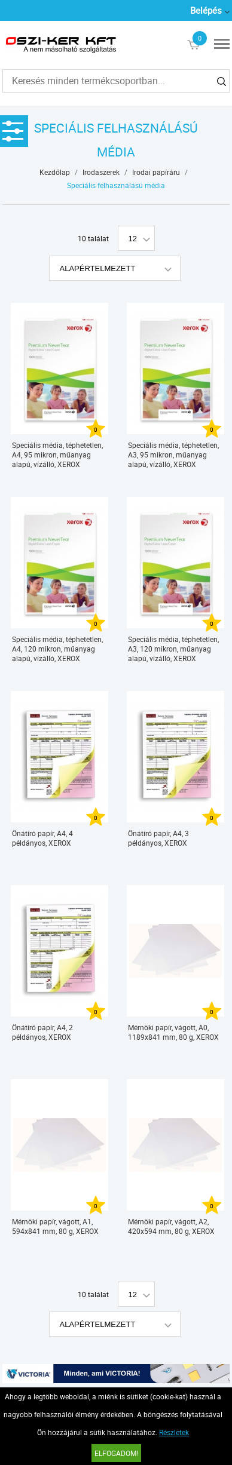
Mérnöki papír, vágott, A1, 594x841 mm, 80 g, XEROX (55, 1226)
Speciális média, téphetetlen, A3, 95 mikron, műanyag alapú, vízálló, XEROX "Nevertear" (173, 454)
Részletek (174, 1432)
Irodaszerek (101, 172)
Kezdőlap (54, 172)
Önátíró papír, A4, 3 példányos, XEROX (158, 837)
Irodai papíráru (156, 172)
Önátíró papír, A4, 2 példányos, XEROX (42, 1032)
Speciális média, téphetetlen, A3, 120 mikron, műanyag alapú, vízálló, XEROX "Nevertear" (173, 649)
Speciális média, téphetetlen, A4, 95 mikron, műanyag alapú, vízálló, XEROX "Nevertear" (57, 454)
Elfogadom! (116, 1453)
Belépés (206, 10)
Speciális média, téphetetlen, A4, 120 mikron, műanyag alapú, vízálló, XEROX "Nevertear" (57, 649)
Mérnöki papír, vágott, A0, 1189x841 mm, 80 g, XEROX (173, 1032)
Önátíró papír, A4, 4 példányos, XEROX (42, 837)
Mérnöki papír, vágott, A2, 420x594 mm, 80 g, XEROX (171, 1226)
